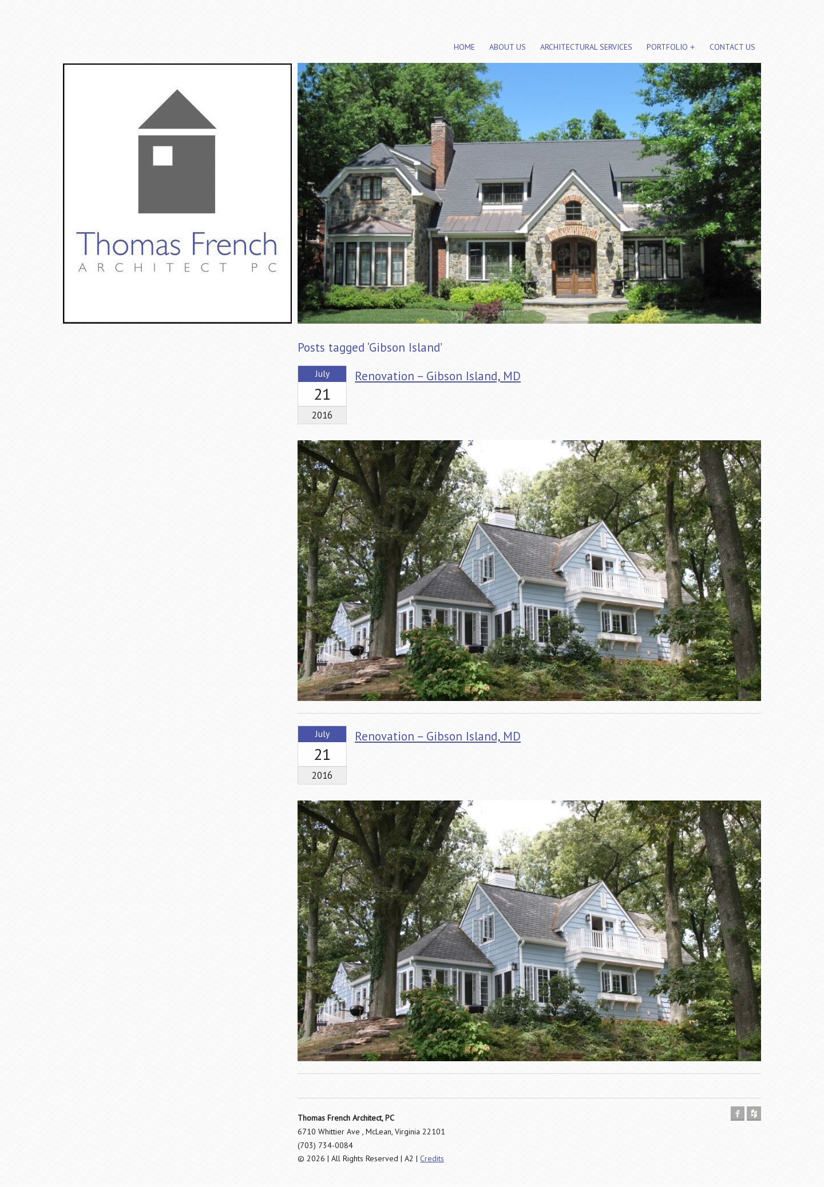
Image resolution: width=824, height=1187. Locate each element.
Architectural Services (586, 47)
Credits (432, 1158)
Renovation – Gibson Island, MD (438, 376)
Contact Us (732, 47)
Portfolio (667, 47)
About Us (507, 47)
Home (464, 47)
